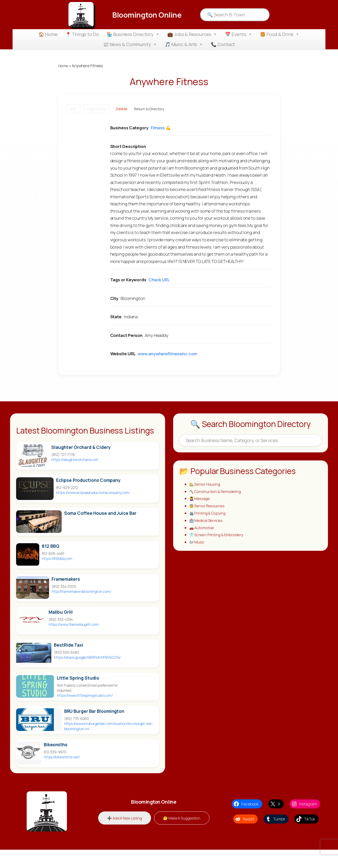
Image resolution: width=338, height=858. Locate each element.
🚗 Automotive (202, 530)
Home (63, 66)
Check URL (159, 280)
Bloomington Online (146, 14)
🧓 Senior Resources (207, 507)
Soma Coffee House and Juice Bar (100, 513)
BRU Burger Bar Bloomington (94, 712)
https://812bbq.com (57, 558)
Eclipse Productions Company (88, 480)
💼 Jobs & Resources (192, 34)
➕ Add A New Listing (123, 818)
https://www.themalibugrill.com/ (74, 624)
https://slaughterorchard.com (74, 459)
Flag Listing (96, 109)
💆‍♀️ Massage (200, 500)
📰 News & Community (130, 44)
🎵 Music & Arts (184, 44)
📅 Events (238, 34)
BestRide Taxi (68, 645)
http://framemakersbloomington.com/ (81, 591)
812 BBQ (50, 546)
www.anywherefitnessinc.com (167, 354)
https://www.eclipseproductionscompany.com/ (93, 492)
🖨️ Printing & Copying (208, 515)
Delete (121, 109)
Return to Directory (149, 109)
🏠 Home (48, 34)
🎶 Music (197, 546)
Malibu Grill (61, 612)
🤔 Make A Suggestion (182, 818)
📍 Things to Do (82, 34)
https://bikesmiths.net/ (62, 757)
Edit (73, 109)
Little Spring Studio (78, 678)
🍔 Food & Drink (279, 34)
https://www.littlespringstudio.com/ (85, 695)
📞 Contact (223, 44)
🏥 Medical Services (207, 523)
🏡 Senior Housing (205, 484)
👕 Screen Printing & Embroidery (217, 538)
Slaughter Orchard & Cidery (80, 447)
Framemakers (66, 579)
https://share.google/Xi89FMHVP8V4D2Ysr (87, 657)
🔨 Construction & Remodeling (216, 492)
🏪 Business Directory (133, 34)
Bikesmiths (55, 745)
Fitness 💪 (161, 128)
